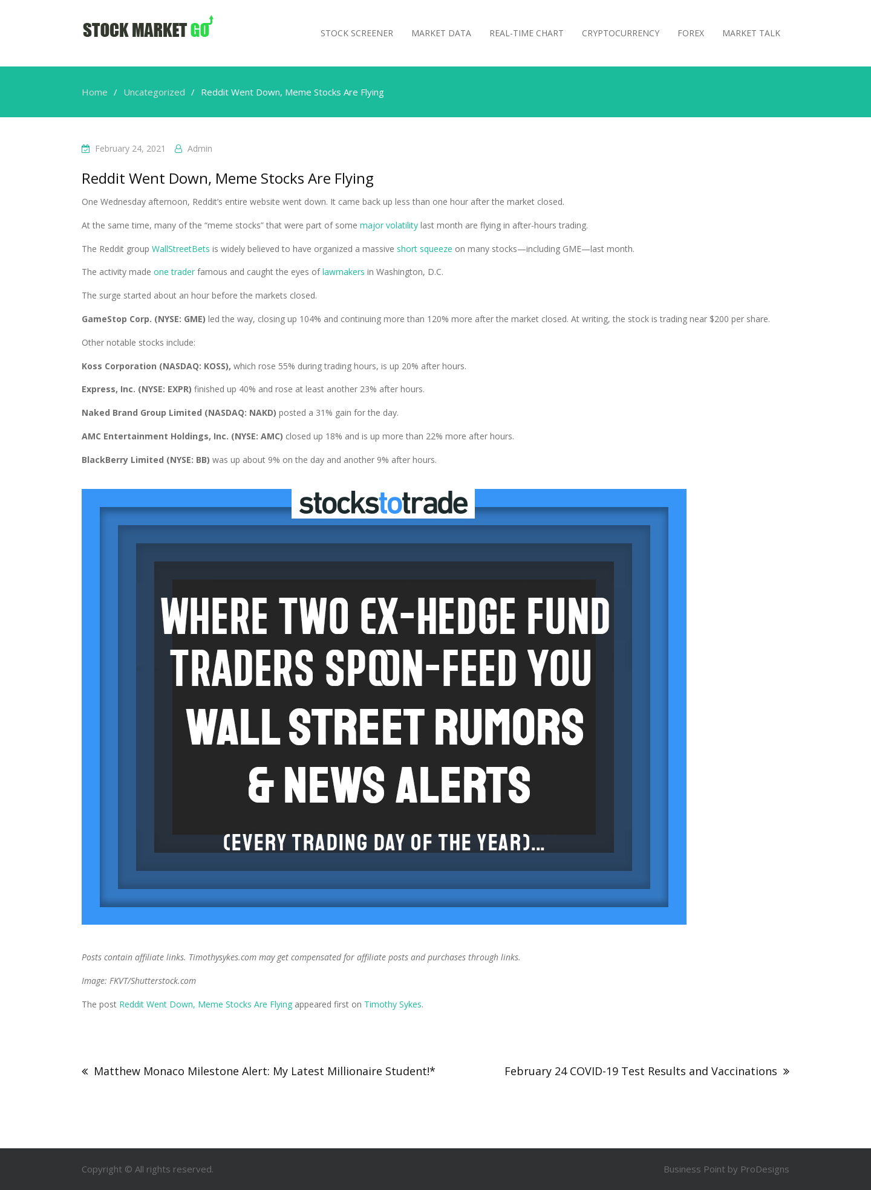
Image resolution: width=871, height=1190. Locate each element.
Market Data (441, 33)
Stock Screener (357, 33)
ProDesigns (764, 1169)
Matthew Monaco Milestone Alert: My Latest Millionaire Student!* (265, 1071)
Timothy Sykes (393, 1004)
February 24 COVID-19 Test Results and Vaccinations (640, 1071)
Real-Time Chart (526, 33)
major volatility (389, 225)
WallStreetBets (181, 248)
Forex (690, 33)
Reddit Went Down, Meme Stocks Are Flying (205, 1004)
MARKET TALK (751, 33)
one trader (174, 271)
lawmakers (343, 271)
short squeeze (424, 248)
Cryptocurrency (620, 33)
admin (200, 148)
